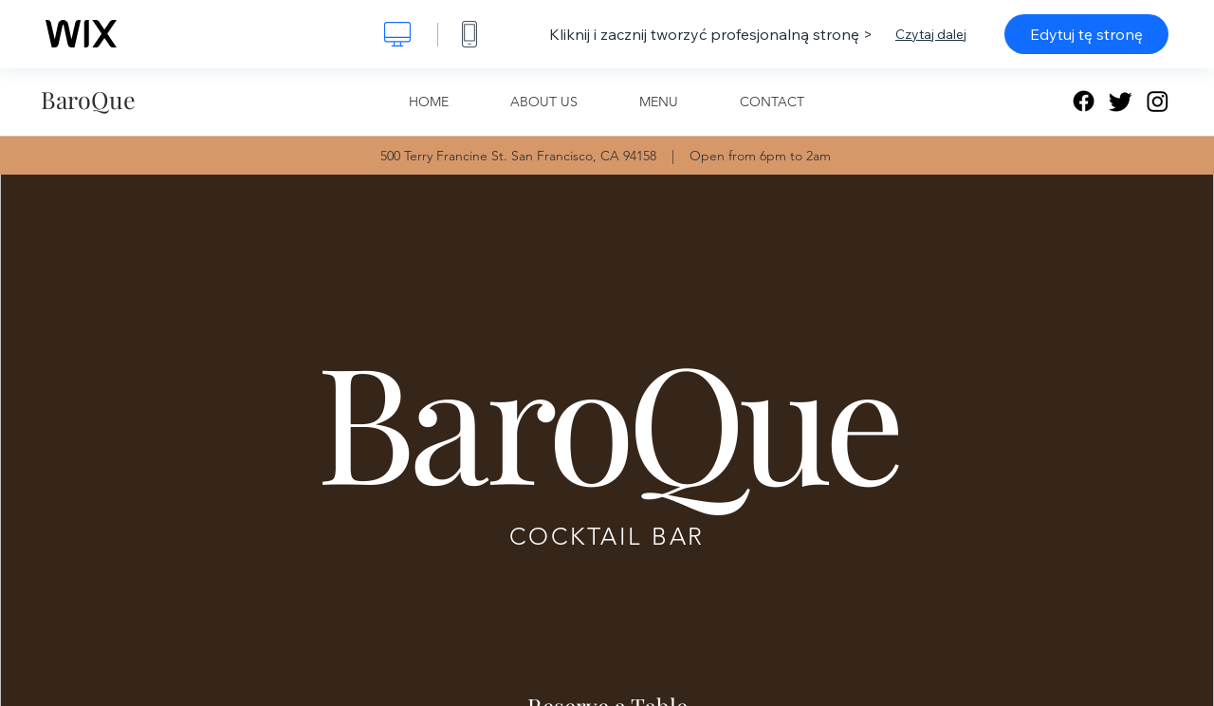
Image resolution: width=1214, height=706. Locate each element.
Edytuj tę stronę (1086, 34)
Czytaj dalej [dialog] (930, 34)
